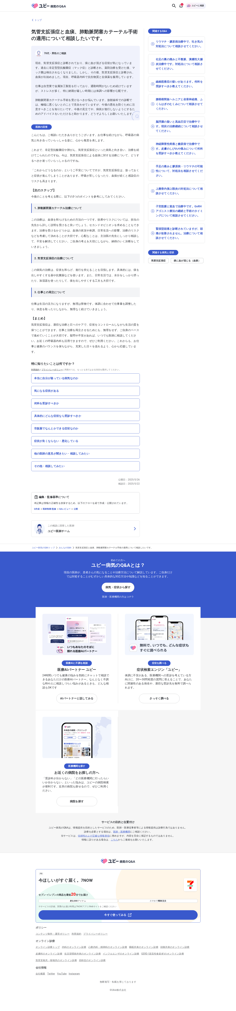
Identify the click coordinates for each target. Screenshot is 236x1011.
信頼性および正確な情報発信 (93, 835)
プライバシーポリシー (52, 370)
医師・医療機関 (121, 831)
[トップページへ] (117, 864)
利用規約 (35, 370)
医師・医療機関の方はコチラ (118, 596)
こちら (114, 839)
